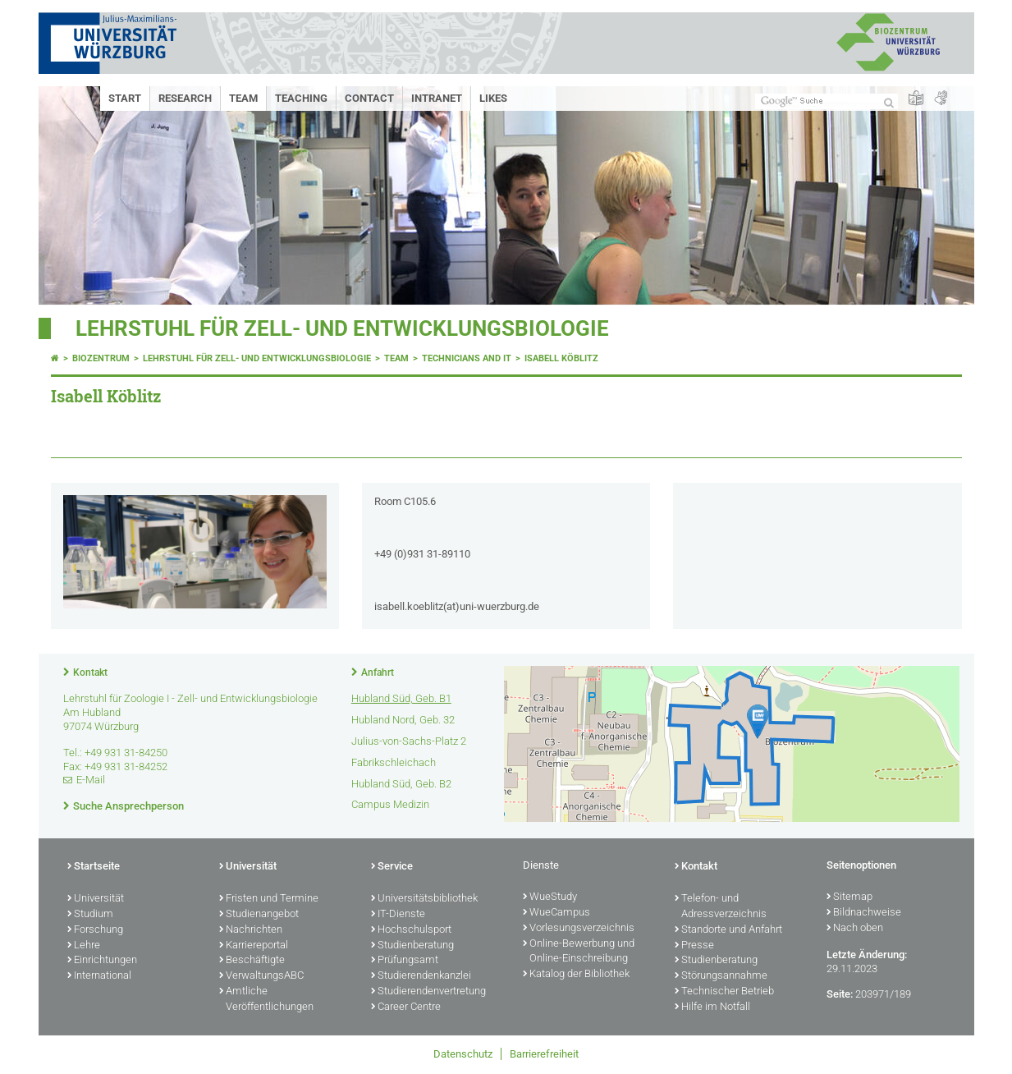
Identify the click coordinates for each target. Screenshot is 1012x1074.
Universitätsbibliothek (424, 899)
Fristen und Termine (268, 899)
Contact (369, 98)
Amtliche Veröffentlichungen (266, 999)
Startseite (93, 867)
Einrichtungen (102, 960)
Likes (493, 98)
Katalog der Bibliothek (576, 974)
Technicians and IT (466, 358)
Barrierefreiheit (544, 1054)
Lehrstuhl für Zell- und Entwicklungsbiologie (342, 328)
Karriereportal (253, 946)
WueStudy (550, 897)
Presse (694, 946)
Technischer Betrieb (724, 991)
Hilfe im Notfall (712, 1007)
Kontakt (90, 672)
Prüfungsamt (404, 960)
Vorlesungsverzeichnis (578, 928)
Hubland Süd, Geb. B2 (401, 784)
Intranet (436, 98)
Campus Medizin (390, 804)
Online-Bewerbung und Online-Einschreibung (578, 952)
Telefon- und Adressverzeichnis (721, 907)
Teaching (301, 98)
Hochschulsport (411, 930)
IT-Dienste (398, 914)
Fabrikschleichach (393, 762)
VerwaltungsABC (261, 976)
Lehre (83, 946)
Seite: (840, 994)
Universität (95, 899)
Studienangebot (259, 914)
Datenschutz (462, 1054)
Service (392, 867)
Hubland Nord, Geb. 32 (403, 720)
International (99, 976)
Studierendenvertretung (428, 991)
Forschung (95, 930)
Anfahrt (377, 672)
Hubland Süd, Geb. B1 (401, 698)
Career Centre (406, 1007)
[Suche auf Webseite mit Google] (826, 101)
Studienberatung (412, 946)
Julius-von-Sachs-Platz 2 (408, 741)
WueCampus (556, 913)
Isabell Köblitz (561, 358)
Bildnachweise (864, 913)
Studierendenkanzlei (421, 976)
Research (185, 98)
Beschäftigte (252, 960)
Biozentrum (101, 358)
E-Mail (90, 779)
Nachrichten (250, 930)
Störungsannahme (721, 976)
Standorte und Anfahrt (728, 930)
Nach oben (855, 928)
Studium (90, 914)
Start (124, 98)
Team (243, 98)
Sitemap (849, 897)
